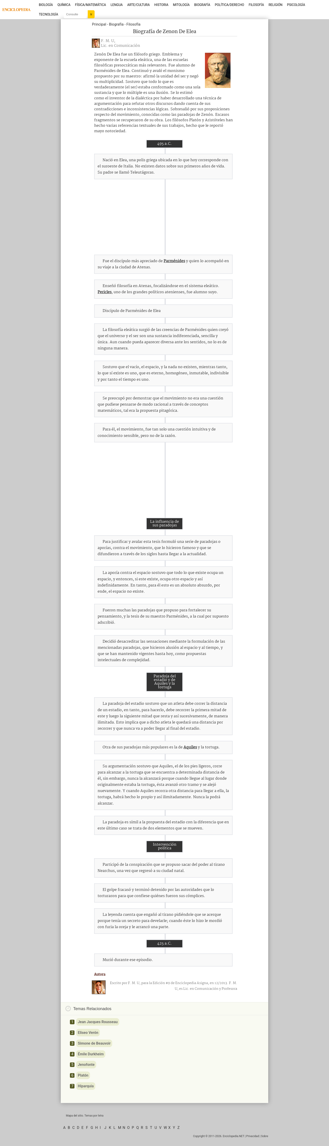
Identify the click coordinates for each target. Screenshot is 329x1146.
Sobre (264, 1136)
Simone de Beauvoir (94, 1043)
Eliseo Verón (88, 1032)
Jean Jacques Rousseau (98, 1022)
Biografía (202, 5)
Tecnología (48, 14)
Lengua (117, 5)
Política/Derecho (229, 5)
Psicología (296, 5)
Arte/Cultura (138, 5)
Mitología (181, 5)
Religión (275, 5)
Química (64, 5)
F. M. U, (108, 41)
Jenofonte (86, 1064)
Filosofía (256, 5)
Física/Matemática (90, 5)
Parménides (174, 261)
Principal (99, 24)
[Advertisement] (164, 217)
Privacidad (252, 1136)
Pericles (104, 292)
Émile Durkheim (90, 1054)
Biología (46, 5)
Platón (83, 1075)
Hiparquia (86, 1086)
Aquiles (190, 747)
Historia (161, 5)
